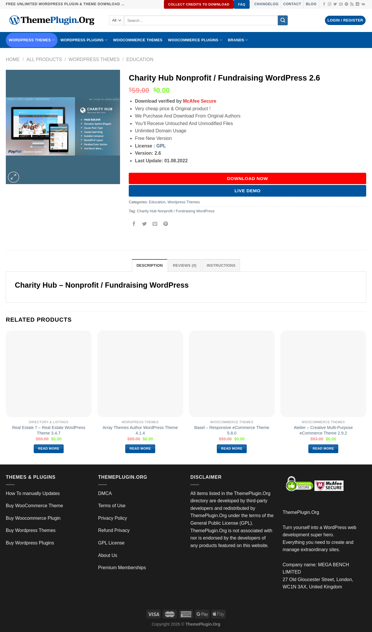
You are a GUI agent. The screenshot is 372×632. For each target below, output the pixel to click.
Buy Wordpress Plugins (30, 542)
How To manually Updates (33, 493)
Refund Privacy (114, 530)
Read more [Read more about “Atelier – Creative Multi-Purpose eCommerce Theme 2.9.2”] (323, 448)
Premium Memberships (122, 567)
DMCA (105, 493)
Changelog (266, 4)
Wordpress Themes (94, 59)
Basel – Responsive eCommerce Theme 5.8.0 (231, 430)
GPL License (111, 542)
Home (13, 59)
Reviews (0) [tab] (184, 265)
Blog (311, 4)
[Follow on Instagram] (329, 4)
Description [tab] (150, 265)
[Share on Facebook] (134, 224)
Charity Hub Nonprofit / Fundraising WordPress (175, 211)
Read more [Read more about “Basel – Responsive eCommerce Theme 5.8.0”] (232, 448)
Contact (292, 4)
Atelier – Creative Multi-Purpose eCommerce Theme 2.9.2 (323, 430)
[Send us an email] (341, 4)
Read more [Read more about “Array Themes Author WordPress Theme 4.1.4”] (140, 448)
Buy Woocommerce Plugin (33, 518)
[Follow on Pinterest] (346, 4)
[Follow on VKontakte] (363, 4)
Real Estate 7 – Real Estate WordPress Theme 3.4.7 (48, 430)
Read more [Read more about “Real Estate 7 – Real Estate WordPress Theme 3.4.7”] (49, 448)
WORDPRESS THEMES (32, 40)
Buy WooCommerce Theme (34, 505)
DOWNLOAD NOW (247, 178)
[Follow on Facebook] (324, 4)
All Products (44, 59)
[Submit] (283, 20)
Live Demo (248, 190)
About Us (107, 555)
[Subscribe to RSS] (352, 4)
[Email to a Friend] (155, 224)
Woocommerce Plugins (195, 40)
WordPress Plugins (84, 40)
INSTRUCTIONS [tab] (221, 265)
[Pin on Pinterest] (165, 224)
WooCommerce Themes (137, 40)
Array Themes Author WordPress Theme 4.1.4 (140, 430)
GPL (161, 145)
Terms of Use (112, 505)
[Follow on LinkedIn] (357, 4)
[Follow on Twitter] (335, 4)
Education (139, 59)
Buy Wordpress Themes (31, 530)
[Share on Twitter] (144, 224)
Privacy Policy (112, 518)
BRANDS (238, 40)
